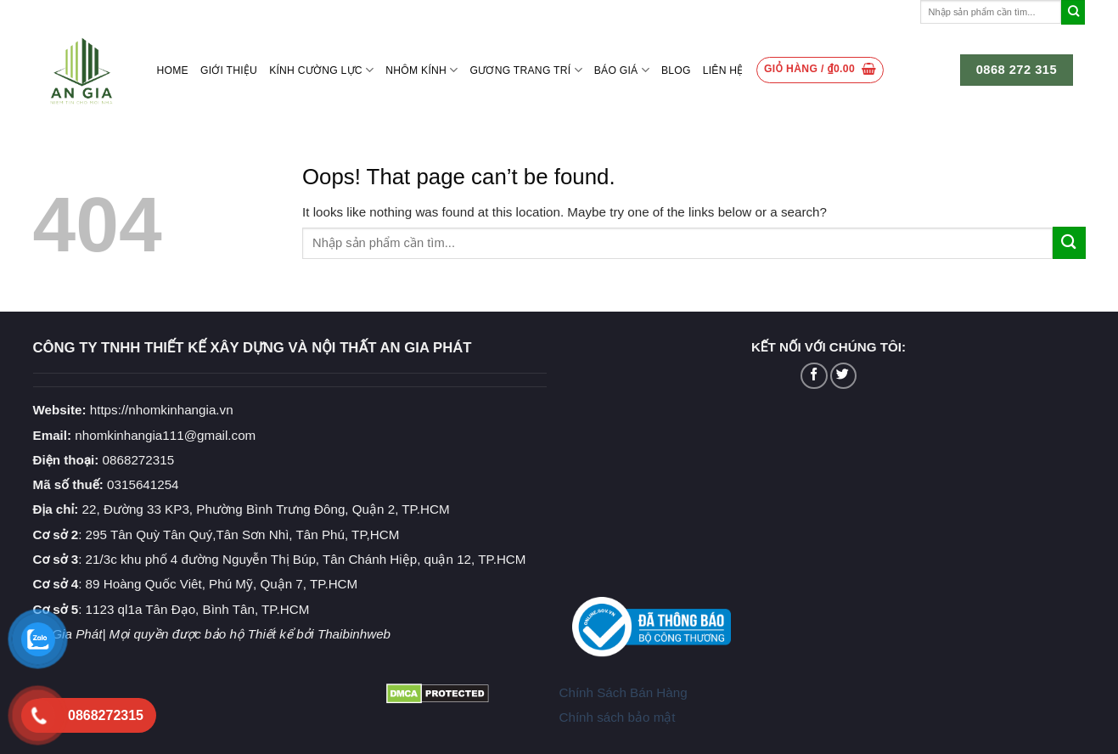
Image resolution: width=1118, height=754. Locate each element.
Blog (676, 70)
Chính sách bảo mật (617, 717)
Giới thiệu (228, 70)
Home (172, 70)
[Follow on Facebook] (814, 376)
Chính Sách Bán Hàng (623, 692)
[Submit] (1073, 12)
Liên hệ (723, 70)
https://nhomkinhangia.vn (133, 409)
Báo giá (621, 70)
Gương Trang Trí (526, 70)
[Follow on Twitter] (843, 376)
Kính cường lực (321, 70)
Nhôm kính (421, 70)
